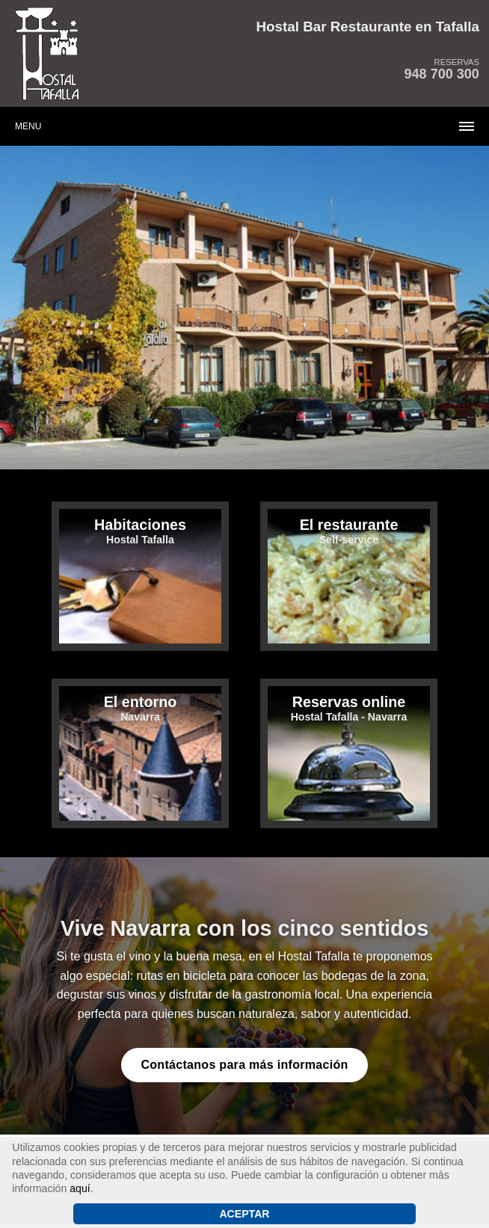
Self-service (348, 531)
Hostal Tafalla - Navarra (348, 708)
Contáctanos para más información (244, 1064)
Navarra (140, 708)
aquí (80, 1188)
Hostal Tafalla (140, 531)
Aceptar (244, 1214)
